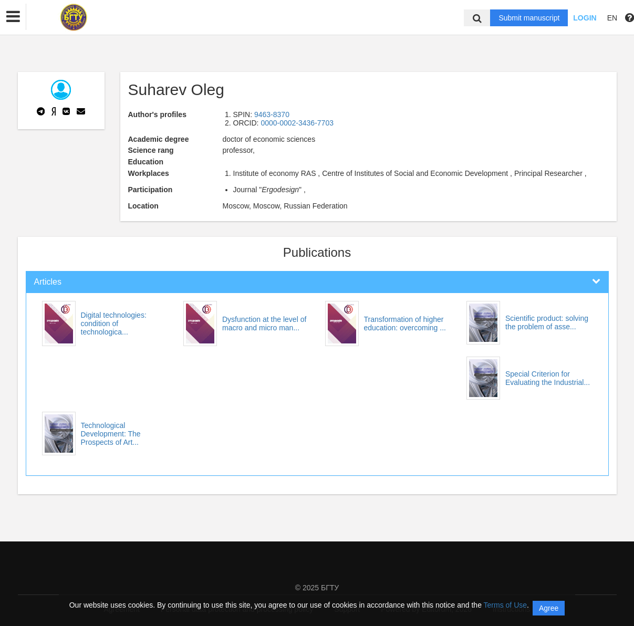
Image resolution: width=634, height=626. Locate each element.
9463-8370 (271, 114)
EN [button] (612, 18)
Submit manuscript (528, 18)
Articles (47, 281)
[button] (13, 17)
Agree (548, 608)
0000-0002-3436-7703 (297, 123)
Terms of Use (505, 605)
